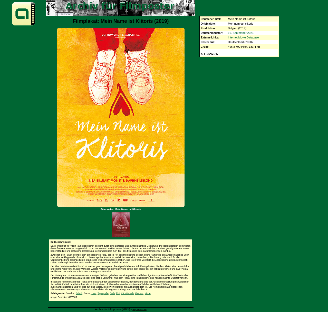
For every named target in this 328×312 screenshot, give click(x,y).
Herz (93, 293)
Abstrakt (139, 293)
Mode (148, 293)
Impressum (139, 309)
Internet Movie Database (243, 37)
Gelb (112, 293)
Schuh (79, 293)
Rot (118, 293)
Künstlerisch (127, 293)
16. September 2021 (241, 32)
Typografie (103, 293)
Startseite (65, 14)
